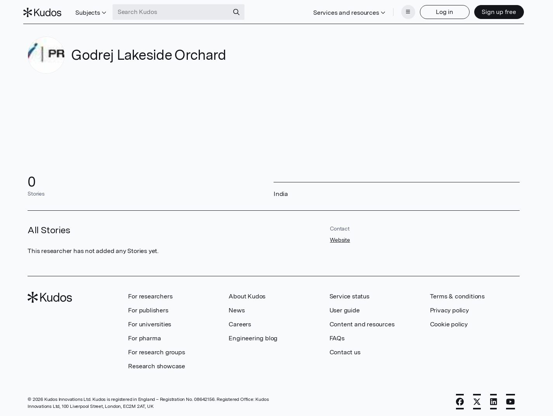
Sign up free (494, 10)
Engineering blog (253, 336)
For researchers (150, 294)
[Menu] (404, 11)
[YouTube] (510, 399)
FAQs (337, 336)
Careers (240, 322)
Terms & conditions (457, 294)
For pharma (144, 336)
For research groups (156, 350)
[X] (477, 399)
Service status (349, 294)
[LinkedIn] (493, 399)
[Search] (240, 10)
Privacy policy (449, 308)
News (236, 308)
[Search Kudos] (175, 10)
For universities (149, 322)
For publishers (148, 308)
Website (340, 237)
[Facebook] (460, 399)
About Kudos (247, 294)
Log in (440, 10)
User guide (344, 308)
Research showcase (156, 363)
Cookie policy (449, 322)
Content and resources (362, 322)
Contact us (345, 350)
